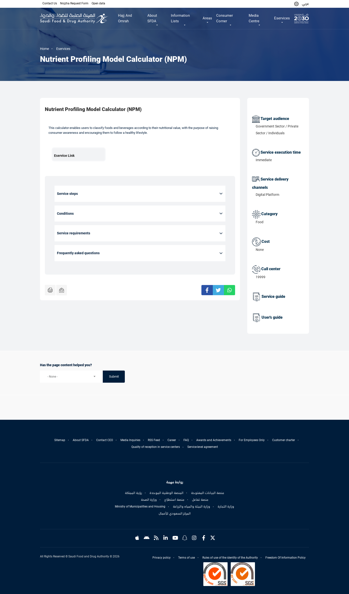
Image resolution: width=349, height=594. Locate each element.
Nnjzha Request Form (74, 3)
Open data (98, 3)
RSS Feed (154, 440)
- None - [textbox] (52, 376)
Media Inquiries (130, 440)
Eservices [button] (282, 18)
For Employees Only (252, 440)
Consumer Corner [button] (224, 18)
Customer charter (283, 440)
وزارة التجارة (226, 506)
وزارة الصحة (149, 499)
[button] (296, 3)
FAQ (186, 440)
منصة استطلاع (174, 499)
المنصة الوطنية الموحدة (166, 493)
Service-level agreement (202, 447)
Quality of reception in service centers (155, 447)
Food (259, 222)
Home (44, 49)
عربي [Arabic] (305, 4)
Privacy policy (161, 557)
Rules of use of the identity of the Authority (230, 557)
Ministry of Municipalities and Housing (140, 506)
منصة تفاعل (200, 499)
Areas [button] (207, 18)
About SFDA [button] (152, 18)
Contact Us (49, 3)
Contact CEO (104, 440)
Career (171, 440)
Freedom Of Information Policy (285, 557)
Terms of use (186, 557)
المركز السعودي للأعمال (175, 513)
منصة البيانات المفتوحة (207, 493)
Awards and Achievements (213, 440)
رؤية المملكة (133, 493)
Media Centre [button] (254, 18)
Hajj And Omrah (125, 18)
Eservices (63, 49)
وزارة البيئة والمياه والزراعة (191, 506)
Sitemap (59, 440)
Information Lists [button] (180, 18)
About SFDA (81, 440)
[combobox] (71, 377)
